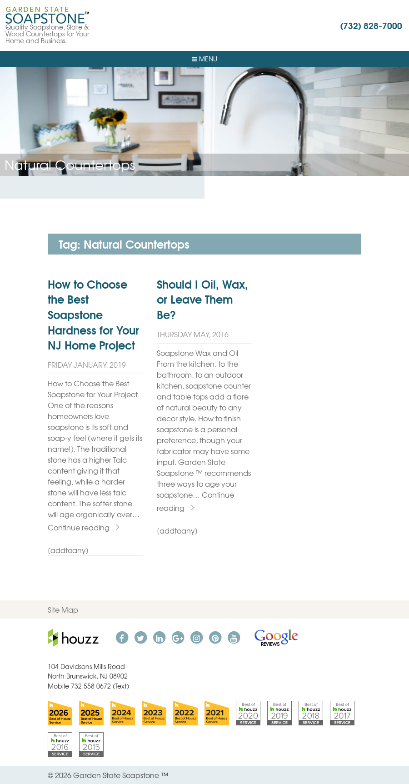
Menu (204, 58)
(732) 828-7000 (371, 25)
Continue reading (84, 527)
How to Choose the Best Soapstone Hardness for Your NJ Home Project (93, 314)
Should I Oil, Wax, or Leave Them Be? (202, 299)
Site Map (63, 609)
